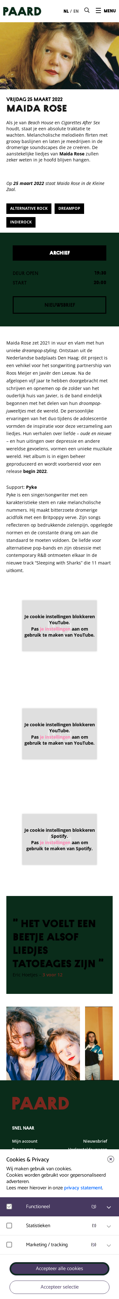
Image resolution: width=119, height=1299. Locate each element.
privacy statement (83, 1188)
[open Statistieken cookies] (109, 1226)
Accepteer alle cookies (59, 1268)
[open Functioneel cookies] (109, 1207)
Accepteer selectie (60, 1287)
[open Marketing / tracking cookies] (109, 1245)
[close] (110, 1159)
